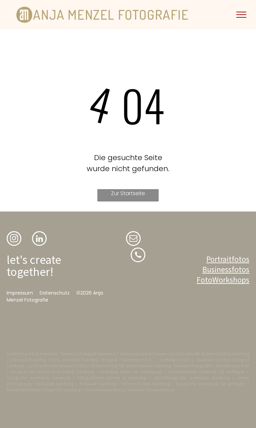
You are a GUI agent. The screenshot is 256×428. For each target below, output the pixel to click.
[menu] (241, 14)
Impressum (20, 293)
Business (217, 269)
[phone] (138, 256)
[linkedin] (39, 239)
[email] (133, 239)
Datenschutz (55, 293)
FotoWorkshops (223, 280)
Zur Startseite (128, 193)
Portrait (219, 259)
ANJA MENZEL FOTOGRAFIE (111, 14)
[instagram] (14, 239)
